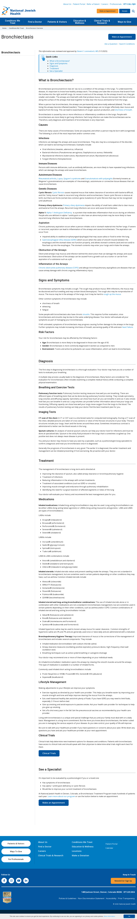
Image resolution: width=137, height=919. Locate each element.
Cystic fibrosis (58, 192)
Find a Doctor (35, 21)
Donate (124, 11)
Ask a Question (111, 44)
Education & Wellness (80, 21)
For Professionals (16, 859)
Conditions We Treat (12, 21)
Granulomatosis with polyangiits (98, 178)
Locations (76, 851)
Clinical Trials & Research (102, 21)
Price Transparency (126, 898)
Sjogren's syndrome (72, 178)
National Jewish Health (127, 904)
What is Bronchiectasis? (60, 61)
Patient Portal (79, 4)
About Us (67, 4)
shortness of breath (123, 110)
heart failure (127, 327)
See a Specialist (56, 71)
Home (4, 28)
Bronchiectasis (10, 52)
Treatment (54, 68)
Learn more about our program (61, 796)
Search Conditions (127, 44)
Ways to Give (124, 21)
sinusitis (86, 314)
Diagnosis (54, 66)
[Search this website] (133, 11)
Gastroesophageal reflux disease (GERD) (59, 240)
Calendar (109, 848)
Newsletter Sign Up (123, 881)
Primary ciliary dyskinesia (73, 205)
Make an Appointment (107, 11)
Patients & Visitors (57, 21)
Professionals (116, 4)
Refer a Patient (93, 4)
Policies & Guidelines (67, 898)
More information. (109, 916)
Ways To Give (16, 851)
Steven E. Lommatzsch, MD (87, 51)
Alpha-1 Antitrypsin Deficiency (59, 212)
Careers (105, 4)
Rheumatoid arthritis (47, 178)
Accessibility (111, 898)
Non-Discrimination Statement (91, 898)
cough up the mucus (112, 294)
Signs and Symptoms (58, 63)
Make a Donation (80, 855)
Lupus (60, 178)
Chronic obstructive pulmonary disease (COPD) (59, 267)
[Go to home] (18, 11)
